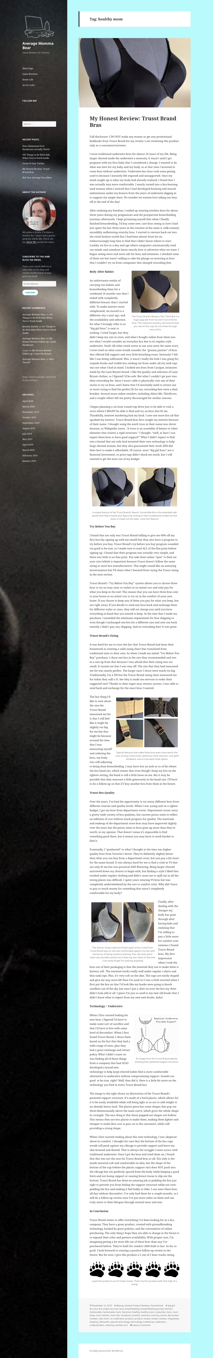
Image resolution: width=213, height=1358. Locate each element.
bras (121, 1308)
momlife (135, 1315)
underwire (160, 1321)
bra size (114, 1308)
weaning (109, 1325)
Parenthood (157, 1305)
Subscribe (30, 292)
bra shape (104, 1308)
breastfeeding (132, 1308)
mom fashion (102, 1315)
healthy (136, 1312)
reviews (163, 1318)
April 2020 (27, 401)
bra (96, 1308)
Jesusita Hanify (30, 326)
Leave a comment (141, 1325)
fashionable (96, 1312)
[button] (39, 25)
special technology (119, 1321)
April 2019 (27, 444)
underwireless (97, 1325)
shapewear (173, 1318)
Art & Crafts (28, 85)
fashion (168, 1308)
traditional (148, 1321)
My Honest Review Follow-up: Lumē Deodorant (39, 341)
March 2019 (28, 450)
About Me (31, 242)
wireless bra (121, 1325)
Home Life (27, 79)
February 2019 (29, 455)
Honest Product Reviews (137, 1305)
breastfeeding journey (152, 1308)
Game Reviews (30, 73)
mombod (125, 1315)
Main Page (27, 68)
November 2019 (30, 412)
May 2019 (27, 439)
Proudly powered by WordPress (106, 1350)
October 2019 (29, 417)
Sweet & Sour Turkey (33, 163)
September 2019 (30, 422)
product (129, 1318)
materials (160, 1312)
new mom (104, 1318)
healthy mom (147, 1312)
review (154, 1318)
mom (169, 1312)
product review (142, 1318)
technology (136, 1321)
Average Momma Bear (38, 45)
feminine (126, 1312)
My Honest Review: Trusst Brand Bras (133, 121)
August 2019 (28, 428)
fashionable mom (112, 1312)
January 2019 (29, 460)
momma (145, 1315)
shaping (94, 1321)
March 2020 (28, 406)
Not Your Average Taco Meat (37, 177)
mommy (155, 1315)
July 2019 (27, 433)
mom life (115, 1315)
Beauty (120, 1305)
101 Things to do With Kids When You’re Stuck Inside (37, 318)
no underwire (117, 1318)
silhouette (104, 1321)
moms (163, 1315)
